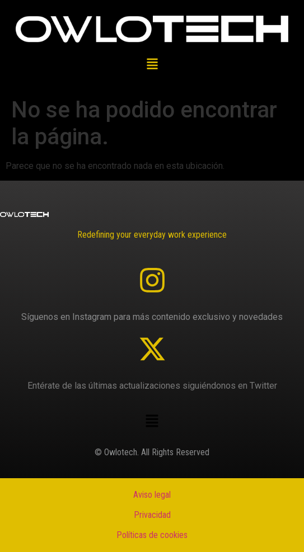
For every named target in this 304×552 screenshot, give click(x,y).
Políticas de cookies (152, 535)
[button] (152, 65)
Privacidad (152, 514)
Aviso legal (152, 494)
